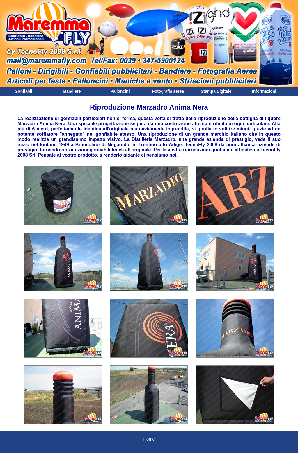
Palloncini (120, 91)
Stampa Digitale (216, 91)
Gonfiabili (24, 91)
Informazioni (264, 91)
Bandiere (72, 91)
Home (149, 439)
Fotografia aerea (168, 91)
